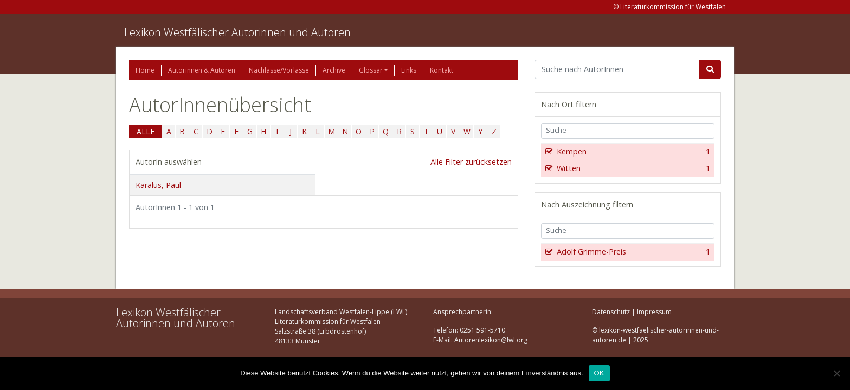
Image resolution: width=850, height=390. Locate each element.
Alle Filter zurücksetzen (471, 162)
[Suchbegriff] (617, 69)
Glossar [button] (371, 70)
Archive (334, 70)
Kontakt (441, 70)
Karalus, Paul (158, 185)
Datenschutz (611, 311)
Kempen (632, 152)
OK (599, 373)
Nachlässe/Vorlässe (279, 70)
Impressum (654, 311)
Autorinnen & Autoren (201, 70)
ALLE (145, 131)
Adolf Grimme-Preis (632, 252)
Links (408, 70)
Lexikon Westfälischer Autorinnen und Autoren (237, 32)
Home (145, 70)
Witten (632, 168)
